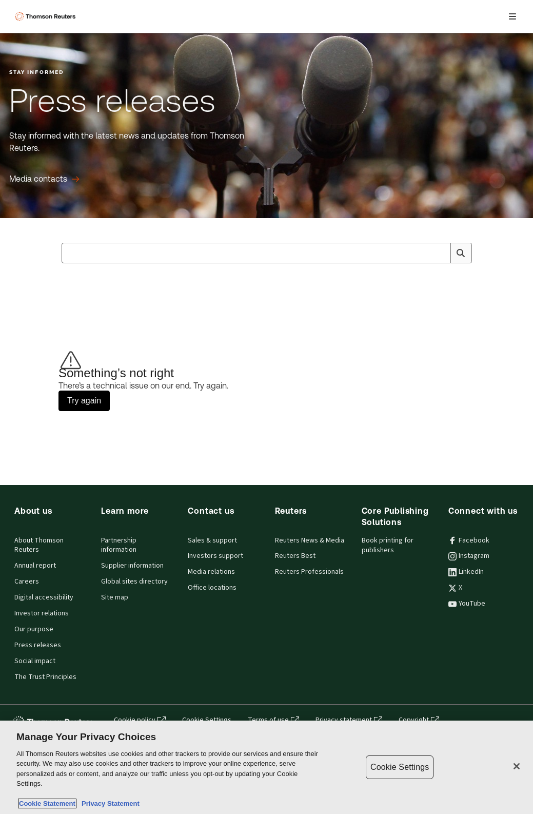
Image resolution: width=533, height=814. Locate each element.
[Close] (516, 766)
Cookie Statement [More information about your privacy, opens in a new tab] (47, 803)
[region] (266, 767)
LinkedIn (466, 571)
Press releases (37, 645)
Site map (114, 597)
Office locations (212, 587)
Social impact (34, 661)
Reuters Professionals (309, 571)
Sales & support (212, 540)
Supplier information (132, 565)
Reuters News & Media (309, 540)
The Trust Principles (45, 677)
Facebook (468, 540)
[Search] (460, 253)
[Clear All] (441, 253)
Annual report (35, 565)
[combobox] (267, 253)
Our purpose (33, 629)
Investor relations (41, 613)
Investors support (215, 555)
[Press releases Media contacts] (44, 179)
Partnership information (118, 545)
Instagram (468, 555)
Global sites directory (134, 581)
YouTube (466, 603)
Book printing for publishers (387, 545)
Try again (84, 400)
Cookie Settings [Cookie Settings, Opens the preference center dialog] (399, 767)
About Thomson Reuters (39, 545)
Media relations (211, 571)
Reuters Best (295, 555)
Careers (26, 581)
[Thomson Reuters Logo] (46, 16)
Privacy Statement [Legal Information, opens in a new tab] (109, 803)
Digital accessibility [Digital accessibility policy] (43, 597)
